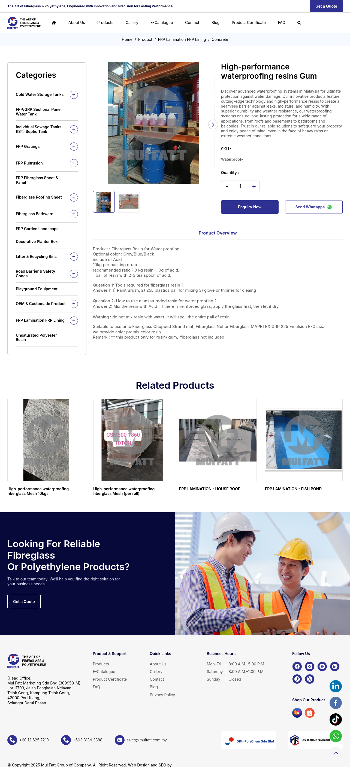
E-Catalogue (161, 22)
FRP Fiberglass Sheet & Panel (37, 180)
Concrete (220, 39)
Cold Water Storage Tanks (40, 94)
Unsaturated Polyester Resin (36, 337)
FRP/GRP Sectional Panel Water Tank (39, 111)
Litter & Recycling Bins (36, 256)
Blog (216, 22)
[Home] (54, 23)
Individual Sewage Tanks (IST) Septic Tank (38, 129)
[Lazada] (297, 713)
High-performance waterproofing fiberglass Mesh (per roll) (124, 491)
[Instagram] (310, 666)
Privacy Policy (162, 694)
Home (127, 39)
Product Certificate (249, 22)
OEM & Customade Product (41, 303)
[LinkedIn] (335, 666)
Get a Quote (326, 6)
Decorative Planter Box (37, 241)
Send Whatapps (313, 207)
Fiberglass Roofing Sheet (39, 197)
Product (145, 39)
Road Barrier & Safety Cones (35, 273)
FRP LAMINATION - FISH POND (293, 488)
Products (105, 22)
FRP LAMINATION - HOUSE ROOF (209, 488)
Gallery (132, 22)
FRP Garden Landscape (37, 228)
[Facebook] (297, 666)
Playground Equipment (37, 289)
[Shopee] (310, 713)
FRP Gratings (28, 146)
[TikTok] (297, 679)
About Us (76, 22)
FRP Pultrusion (29, 163)
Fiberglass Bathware (34, 213)
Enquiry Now (249, 207)
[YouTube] (322, 666)
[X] (310, 679)
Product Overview (218, 233)
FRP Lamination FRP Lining (182, 39)
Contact (192, 22)
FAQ (281, 22)
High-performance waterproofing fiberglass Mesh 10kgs (38, 491)
